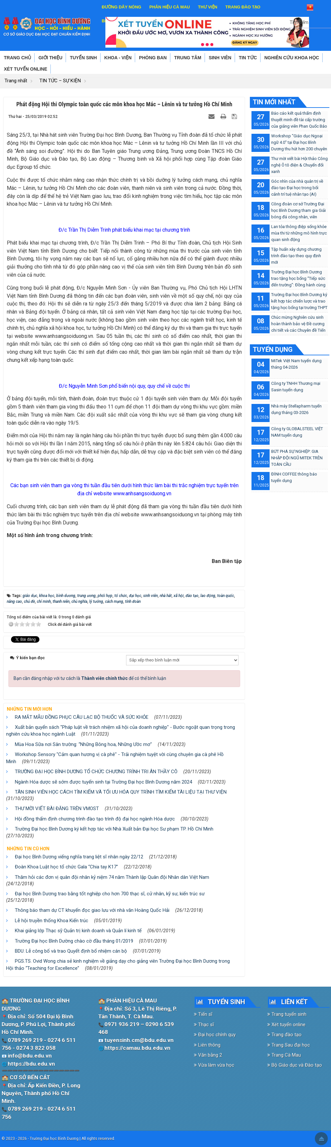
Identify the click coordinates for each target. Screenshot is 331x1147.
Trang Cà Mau (284, 1055)
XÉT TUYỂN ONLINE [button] (25, 69)
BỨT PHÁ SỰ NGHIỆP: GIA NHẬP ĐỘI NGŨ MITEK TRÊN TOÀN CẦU (297, 458)
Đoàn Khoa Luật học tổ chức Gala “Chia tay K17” (66, 867)
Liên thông (207, 1045)
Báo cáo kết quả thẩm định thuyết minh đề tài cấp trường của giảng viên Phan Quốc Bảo (299, 120)
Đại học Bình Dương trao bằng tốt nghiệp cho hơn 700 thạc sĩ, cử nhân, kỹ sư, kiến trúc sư (110, 894)
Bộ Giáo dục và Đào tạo (294, 1065)
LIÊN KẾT (294, 1002)
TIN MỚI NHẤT (274, 102)
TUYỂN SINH (226, 1002)
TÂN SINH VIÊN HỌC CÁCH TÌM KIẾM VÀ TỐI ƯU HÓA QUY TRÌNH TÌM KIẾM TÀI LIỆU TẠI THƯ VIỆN (121, 792)
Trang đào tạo (284, 1035)
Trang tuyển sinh (286, 1014)
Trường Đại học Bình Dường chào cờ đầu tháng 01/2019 (74, 941)
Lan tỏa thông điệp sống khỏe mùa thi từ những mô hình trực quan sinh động (299, 233)
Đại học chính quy (215, 1035)
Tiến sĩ (203, 1014)
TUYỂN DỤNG (273, 349)
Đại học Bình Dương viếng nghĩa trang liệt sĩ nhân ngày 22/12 (79, 857)
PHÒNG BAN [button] (153, 57)
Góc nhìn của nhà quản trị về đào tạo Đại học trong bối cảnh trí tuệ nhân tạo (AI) (297, 188)
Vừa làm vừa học (214, 1065)
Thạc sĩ (204, 1024)
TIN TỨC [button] (248, 57)
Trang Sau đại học (288, 1045)
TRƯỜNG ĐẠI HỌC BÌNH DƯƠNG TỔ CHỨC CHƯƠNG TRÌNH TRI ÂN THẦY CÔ (96, 771)
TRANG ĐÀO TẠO (242, 7)
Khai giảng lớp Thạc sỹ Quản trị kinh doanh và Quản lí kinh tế (78, 931)
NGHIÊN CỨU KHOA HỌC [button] (291, 57)
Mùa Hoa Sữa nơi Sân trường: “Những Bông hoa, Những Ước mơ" (83, 744)
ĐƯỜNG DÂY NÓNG (121, 7)
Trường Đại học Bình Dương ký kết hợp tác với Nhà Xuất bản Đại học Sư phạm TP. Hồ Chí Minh (114, 829)
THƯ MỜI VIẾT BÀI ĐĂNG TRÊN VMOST (57, 808)
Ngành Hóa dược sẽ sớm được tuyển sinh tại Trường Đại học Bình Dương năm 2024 (103, 782)
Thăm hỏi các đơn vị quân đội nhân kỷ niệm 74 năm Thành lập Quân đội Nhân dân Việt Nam (112, 877)
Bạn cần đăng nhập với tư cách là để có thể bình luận (90, 678)
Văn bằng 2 (208, 1055)
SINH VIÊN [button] (220, 57)
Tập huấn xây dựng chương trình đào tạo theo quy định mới (296, 256)
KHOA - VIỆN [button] (118, 57)
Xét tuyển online (286, 1024)
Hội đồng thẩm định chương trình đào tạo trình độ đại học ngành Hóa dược (95, 819)
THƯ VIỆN (207, 7)
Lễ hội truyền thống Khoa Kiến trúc (51, 920)
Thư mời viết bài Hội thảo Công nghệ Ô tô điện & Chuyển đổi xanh (299, 165)
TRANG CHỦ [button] (17, 57)
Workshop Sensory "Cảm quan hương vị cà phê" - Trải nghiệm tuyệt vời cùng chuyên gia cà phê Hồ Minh (115, 757)
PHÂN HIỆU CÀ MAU (169, 7)
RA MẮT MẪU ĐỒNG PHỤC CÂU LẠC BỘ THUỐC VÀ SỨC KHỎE (81, 717)
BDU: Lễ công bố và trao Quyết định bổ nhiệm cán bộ (71, 951)
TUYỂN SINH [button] (83, 57)
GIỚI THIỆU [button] (50, 57)
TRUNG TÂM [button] (187, 57)
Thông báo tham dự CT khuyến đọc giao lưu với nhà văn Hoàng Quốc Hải (92, 910)
